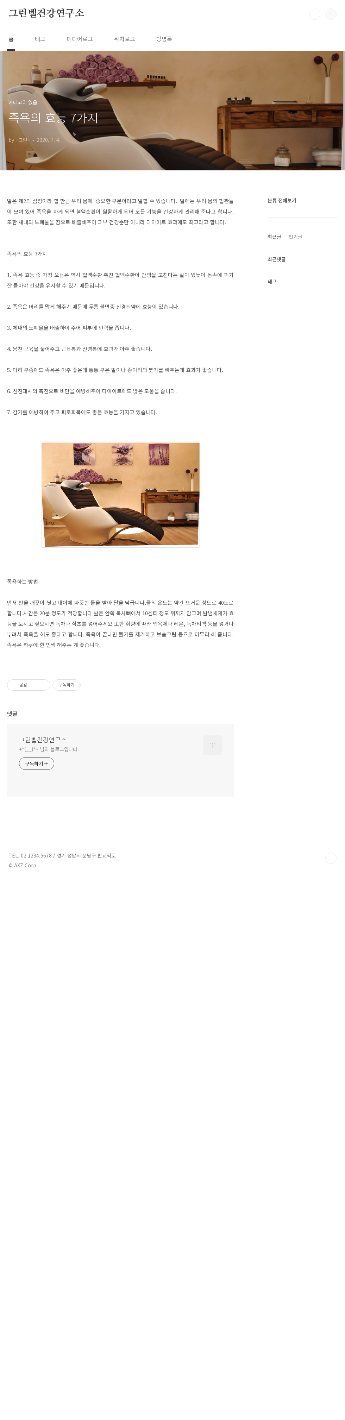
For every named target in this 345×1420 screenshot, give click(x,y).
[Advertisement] (120, 252)
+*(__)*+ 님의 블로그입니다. (49, 1287)
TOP (331, 1396)
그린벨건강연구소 (46, 14)
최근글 (274, 448)
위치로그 (124, 38)
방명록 (164, 38)
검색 (314, 14)
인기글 (295, 448)
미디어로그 (80, 38)
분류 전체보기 (282, 200)
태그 (40, 38)
